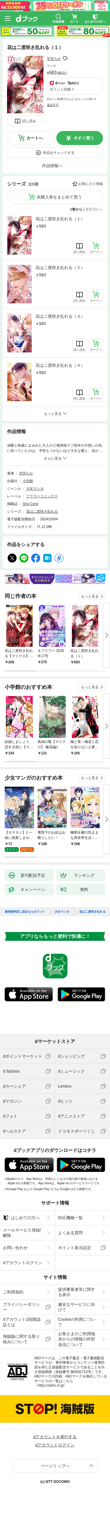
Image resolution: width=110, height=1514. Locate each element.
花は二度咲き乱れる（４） (60, 365)
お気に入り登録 (90, 184)
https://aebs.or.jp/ (51, 1385)
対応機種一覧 (70, 1217)
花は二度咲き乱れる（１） (60, 218)
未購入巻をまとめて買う (59, 197)
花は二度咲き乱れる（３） (60, 316)
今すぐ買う (84, 138)
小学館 (28, 481)
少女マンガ (35, 489)
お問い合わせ (15, 1247)
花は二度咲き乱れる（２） (60, 267)
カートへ (34, 138)
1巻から (76, 209)
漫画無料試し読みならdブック (25, 911)
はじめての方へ (21, 1218)
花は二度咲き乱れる (42, 511)
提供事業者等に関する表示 (76, 1292)
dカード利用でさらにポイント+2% (70, 99)
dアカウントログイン (22, 1262)
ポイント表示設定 (74, 1247)
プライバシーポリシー (21, 1307)
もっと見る (90, 596)
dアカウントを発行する (55, 1436)
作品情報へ (52, 165)
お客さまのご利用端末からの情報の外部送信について (76, 1339)
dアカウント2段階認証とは (21, 1322)
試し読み (29, 121)
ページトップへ (55, 1465)
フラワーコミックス (42, 496)
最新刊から (94, 209)
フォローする (65, 58)
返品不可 (53, 105)
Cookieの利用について (77, 1322)
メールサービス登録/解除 (22, 1233)
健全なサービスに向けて (76, 1307)
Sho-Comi (30, 504)
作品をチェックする (59, 153)
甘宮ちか (54, 59)
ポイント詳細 (60, 89)
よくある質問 (70, 1232)
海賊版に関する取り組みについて (21, 1339)
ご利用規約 (13, 1292)
